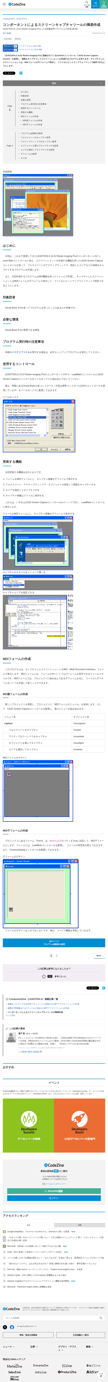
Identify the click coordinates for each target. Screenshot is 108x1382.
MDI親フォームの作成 (32, 120)
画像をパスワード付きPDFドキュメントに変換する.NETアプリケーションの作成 (43, 1004)
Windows (18, 39)
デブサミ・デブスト (67, 1348)
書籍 (90, 1346)
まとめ (24, 158)
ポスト (8, 73)
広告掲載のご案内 (81, 1335)
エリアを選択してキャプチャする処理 (37, 150)
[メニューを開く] (4, 4)
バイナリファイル (21, 352)
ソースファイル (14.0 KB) (29, 46)
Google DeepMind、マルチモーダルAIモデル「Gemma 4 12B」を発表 (38, 1231)
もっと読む (11, 1015)
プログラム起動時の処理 (31, 133)
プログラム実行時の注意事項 (33, 104)
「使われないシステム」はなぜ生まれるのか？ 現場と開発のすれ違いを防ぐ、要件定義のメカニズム (51, 1263)
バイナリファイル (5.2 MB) (30, 49)
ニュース (9, 1346)
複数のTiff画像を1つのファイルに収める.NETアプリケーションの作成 (38, 1008)
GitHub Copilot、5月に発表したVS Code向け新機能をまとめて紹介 (37, 1275)
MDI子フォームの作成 (32, 124)
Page (10, 145)
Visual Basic (8, 39)
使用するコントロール (30, 108)
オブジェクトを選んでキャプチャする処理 (39, 145)
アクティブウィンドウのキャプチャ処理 (38, 141)
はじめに (25, 92)
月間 (79, 1225)
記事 (34, 1346)
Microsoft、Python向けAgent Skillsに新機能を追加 (29, 1287)
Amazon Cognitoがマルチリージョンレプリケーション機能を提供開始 (38, 1281)
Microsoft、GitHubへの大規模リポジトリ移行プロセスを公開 (34, 1246)
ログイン (53, 1198)
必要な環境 (26, 100)
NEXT (100, 956)
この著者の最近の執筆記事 (30, 1052)
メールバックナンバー (54, 1184)
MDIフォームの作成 (29, 116)
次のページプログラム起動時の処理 (54, 942)
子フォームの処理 (29, 154)
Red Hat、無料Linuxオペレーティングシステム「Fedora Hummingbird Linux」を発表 (44, 1269)
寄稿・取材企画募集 (28, 1335)
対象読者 (25, 96)
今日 (28, 1225)
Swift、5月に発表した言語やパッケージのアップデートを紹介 (34, 1252)
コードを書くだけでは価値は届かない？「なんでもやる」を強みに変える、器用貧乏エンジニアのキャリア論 (55, 1258)
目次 (77, 83)
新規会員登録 (53, 1191)
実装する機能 (27, 112)
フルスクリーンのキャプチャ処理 (35, 137)
